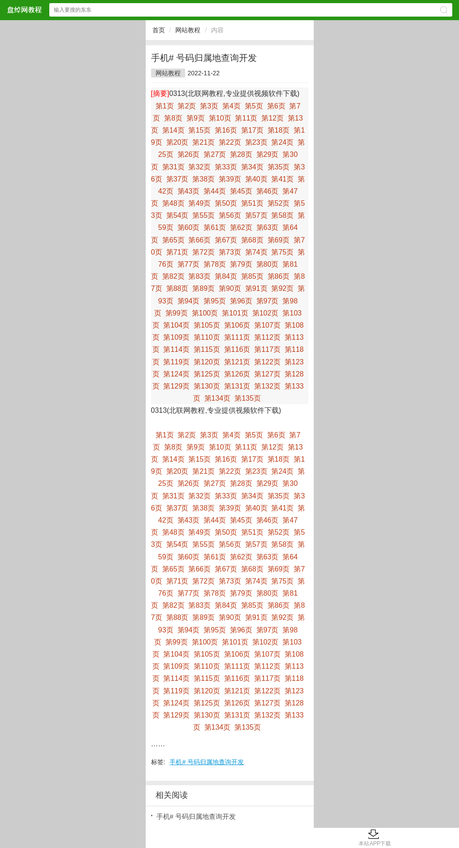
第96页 (241, 301)
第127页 (267, 374)
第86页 (279, 276)
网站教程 (187, 30)
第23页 (256, 142)
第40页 (256, 179)
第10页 (220, 118)
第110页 (207, 337)
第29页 (267, 154)
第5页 (254, 106)
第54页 (177, 215)
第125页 (207, 374)
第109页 (176, 337)
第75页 (282, 252)
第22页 (230, 142)
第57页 (256, 215)
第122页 (267, 362)
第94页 (189, 301)
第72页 (203, 252)
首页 (158, 30)
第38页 (203, 179)
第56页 (230, 215)
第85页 (252, 276)
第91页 (256, 288)
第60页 (189, 227)
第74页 (256, 252)
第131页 (237, 386)
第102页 (265, 313)
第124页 (176, 374)
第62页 (241, 227)
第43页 (189, 191)
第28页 (241, 154)
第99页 (176, 313)
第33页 (226, 167)
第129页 (176, 386)
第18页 (279, 130)
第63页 (267, 227)
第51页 (252, 203)
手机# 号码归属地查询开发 (206, 762)
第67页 (226, 240)
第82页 (173, 276)
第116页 (237, 349)
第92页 (282, 288)
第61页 (215, 227)
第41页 (282, 179)
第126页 (237, 374)
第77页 (189, 264)
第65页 (173, 240)
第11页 (246, 118)
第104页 (176, 325)
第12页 (272, 118)
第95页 (215, 301)
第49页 (199, 203)
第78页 (215, 264)
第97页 (267, 301)
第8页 (173, 118)
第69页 (279, 240)
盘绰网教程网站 (24, 9)
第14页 (173, 130)
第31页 (173, 167)
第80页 (267, 264)
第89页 (203, 288)
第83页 (199, 276)
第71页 (177, 252)
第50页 (226, 203)
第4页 (231, 106)
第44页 (215, 191)
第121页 (237, 362)
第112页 (267, 337)
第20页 (177, 142)
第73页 (230, 252)
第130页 (207, 386)
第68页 (252, 240)
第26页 (189, 154)
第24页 (282, 142)
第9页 (195, 118)
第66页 (199, 240)
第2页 (187, 106)
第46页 (267, 191)
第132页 (267, 386)
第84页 (226, 276)
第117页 (267, 349)
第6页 (276, 106)
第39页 (230, 179)
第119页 (176, 362)
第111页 (237, 337)
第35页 (279, 167)
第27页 (215, 154)
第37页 (177, 179)
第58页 (282, 215)
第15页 (199, 130)
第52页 (279, 203)
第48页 (173, 203)
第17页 (252, 130)
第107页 (267, 325)
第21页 (203, 142)
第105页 (207, 325)
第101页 (235, 313)
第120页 (207, 362)
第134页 (217, 398)
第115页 (207, 349)
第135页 (247, 398)
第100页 (205, 313)
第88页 (177, 288)
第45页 (241, 191)
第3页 (209, 106)
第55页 (203, 215)
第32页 (199, 167)
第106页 (237, 325)
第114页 (176, 349)
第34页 (252, 167)
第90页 (230, 288)
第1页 (165, 106)
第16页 (226, 130)
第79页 (241, 264)
